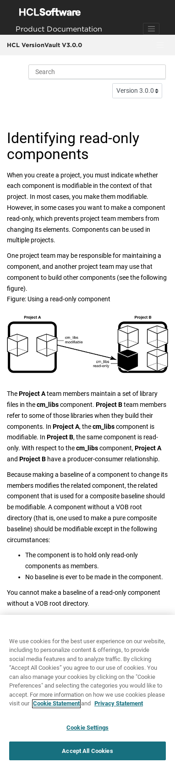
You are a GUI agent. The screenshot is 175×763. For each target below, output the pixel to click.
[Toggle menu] (160, 45)
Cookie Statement (56, 706)
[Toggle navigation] (151, 29)
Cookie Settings (87, 729)
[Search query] (97, 71)
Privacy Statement (118, 706)
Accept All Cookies (87, 753)
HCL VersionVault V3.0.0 (44, 45)
